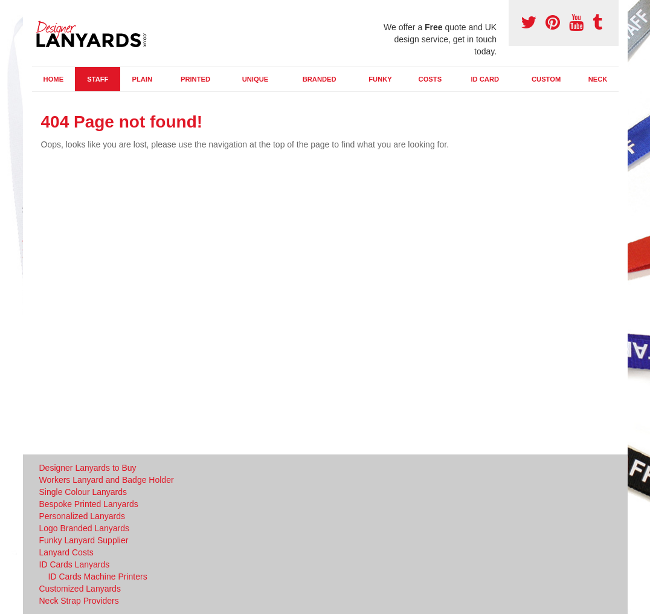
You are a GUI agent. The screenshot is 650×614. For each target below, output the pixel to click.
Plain (142, 79)
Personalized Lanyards (82, 516)
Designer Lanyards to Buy (88, 468)
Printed (195, 79)
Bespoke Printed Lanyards (88, 504)
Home (53, 79)
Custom (546, 79)
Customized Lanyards (80, 588)
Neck (598, 79)
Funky (380, 79)
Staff (97, 79)
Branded (319, 79)
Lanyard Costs (66, 552)
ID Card (485, 79)
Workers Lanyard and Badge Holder (106, 480)
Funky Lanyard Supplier (84, 540)
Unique (255, 79)
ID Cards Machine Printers (97, 576)
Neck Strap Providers (79, 601)
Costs (430, 79)
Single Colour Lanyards (83, 492)
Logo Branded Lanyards (84, 528)
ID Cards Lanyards (74, 564)
